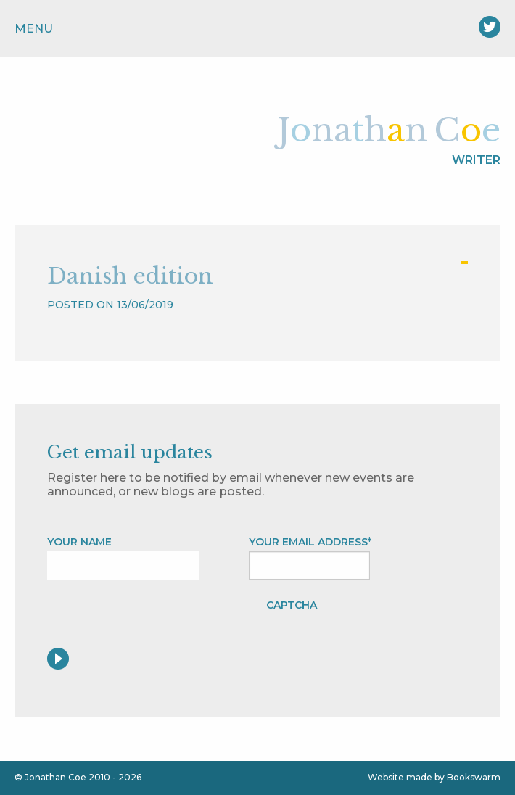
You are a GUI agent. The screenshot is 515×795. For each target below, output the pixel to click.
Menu (34, 29)
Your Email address (310, 541)
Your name (79, 541)
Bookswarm (473, 777)
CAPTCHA (291, 604)
